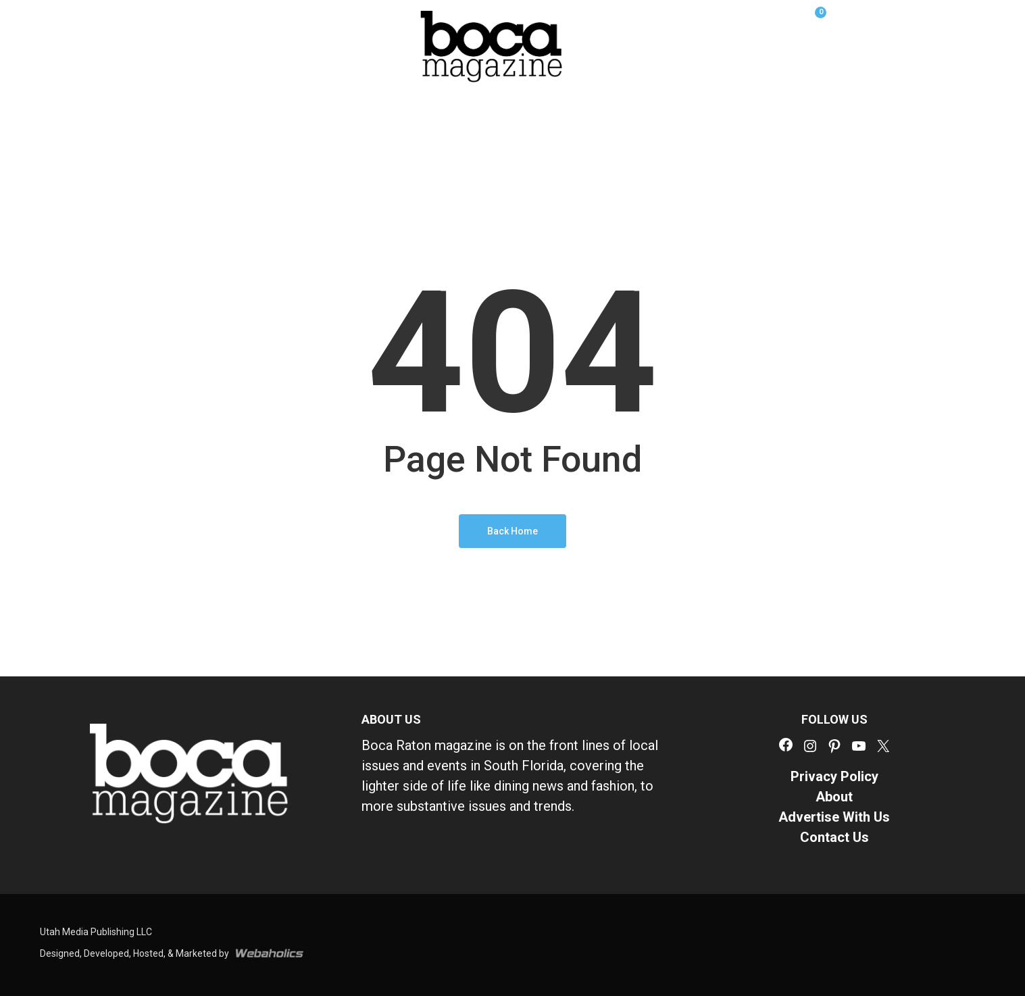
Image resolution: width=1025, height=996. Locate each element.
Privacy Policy (834, 776)
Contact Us (834, 837)
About (834, 797)
